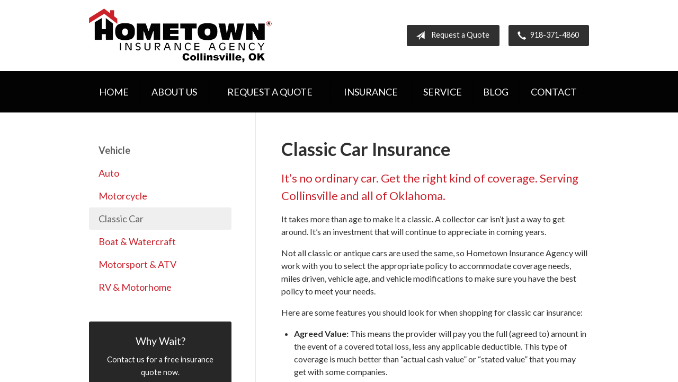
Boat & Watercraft (137, 241)
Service (442, 92)
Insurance (371, 92)
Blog (495, 92)
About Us (174, 92)
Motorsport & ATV (137, 264)
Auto (109, 173)
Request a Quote (450, 35)
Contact (554, 92)
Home (114, 92)
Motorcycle (123, 196)
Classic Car (121, 218)
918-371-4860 (546, 35)
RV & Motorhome (135, 287)
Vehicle (114, 150)
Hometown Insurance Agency (180, 35)
